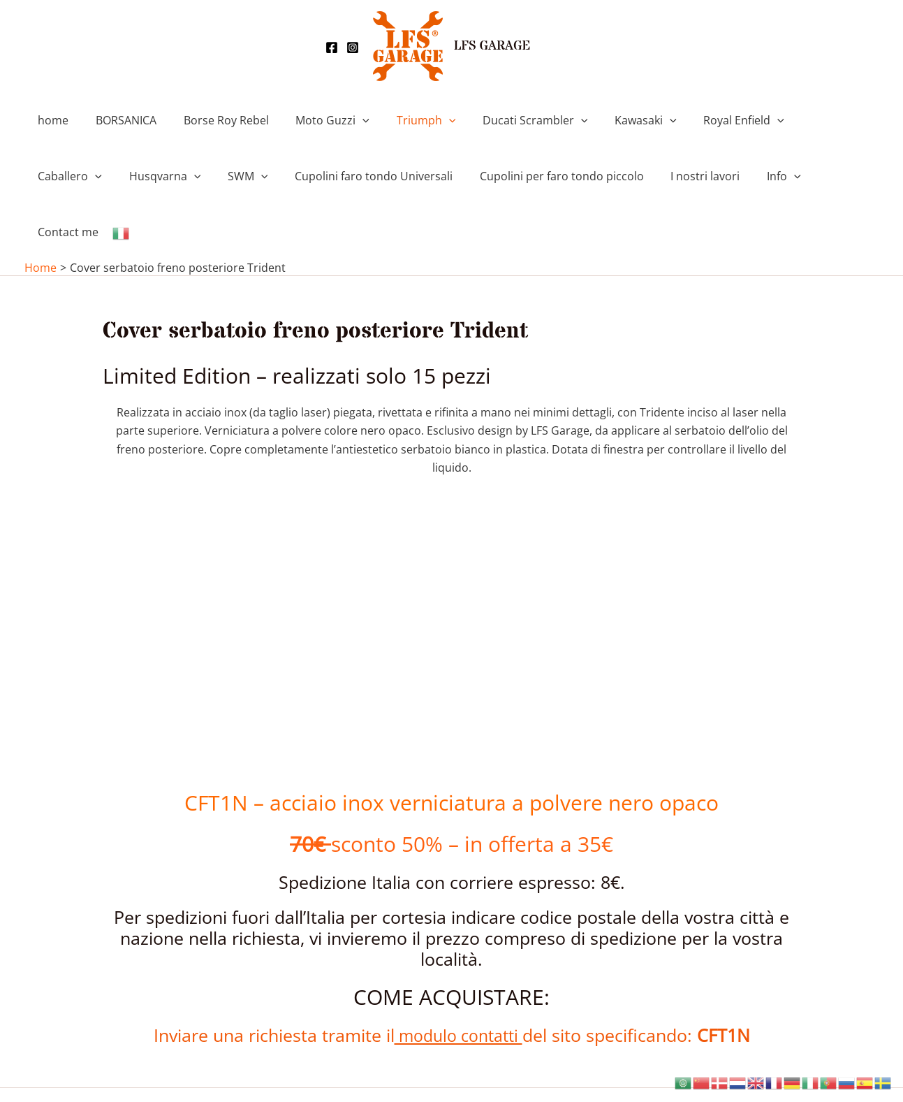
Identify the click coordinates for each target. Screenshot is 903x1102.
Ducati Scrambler (509, 120)
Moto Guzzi (316, 120)
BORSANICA (119, 120)
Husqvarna (72, 176)
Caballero (804, 120)
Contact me (737, 176)
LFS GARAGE (492, 46)
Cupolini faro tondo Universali (271, 176)
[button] (346, 120)
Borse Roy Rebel (214, 120)
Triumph (405, 120)
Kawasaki (616, 120)
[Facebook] (331, 47)
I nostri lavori (593, 176)
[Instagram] (352, 47)
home (51, 120)
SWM (150, 176)
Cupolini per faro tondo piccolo (454, 176)
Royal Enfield (708, 120)
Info (667, 176)
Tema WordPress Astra (569, 1067)
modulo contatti (458, 979)
